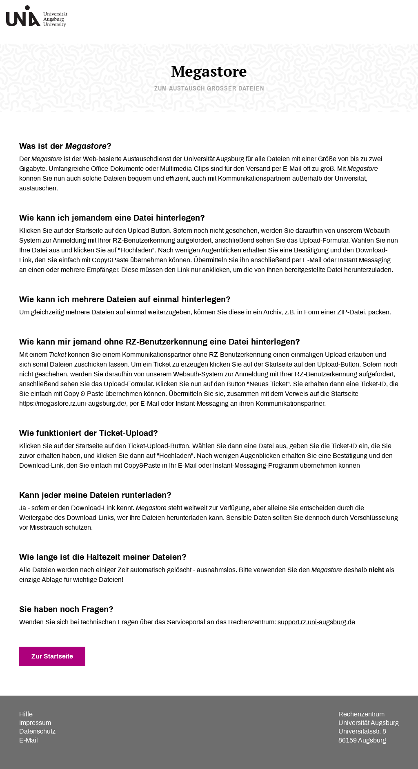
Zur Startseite (52, 656)
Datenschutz (37, 731)
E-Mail (28, 740)
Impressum (35, 722)
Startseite (89, 230)
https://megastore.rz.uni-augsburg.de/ (72, 403)
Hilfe (26, 714)
